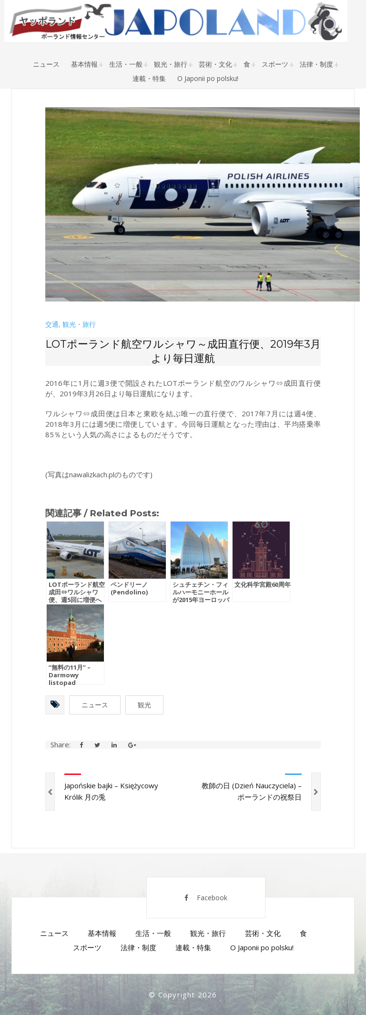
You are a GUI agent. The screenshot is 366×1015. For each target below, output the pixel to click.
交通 (52, 324)
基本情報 (84, 64)
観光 (144, 704)
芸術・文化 (215, 64)
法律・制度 (316, 64)
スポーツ (275, 64)
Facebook (205, 897)
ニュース (46, 64)
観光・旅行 (170, 64)
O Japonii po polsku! (207, 78)
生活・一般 (125, 64)
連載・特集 (149, 78)
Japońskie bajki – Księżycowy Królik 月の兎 (111, 791)
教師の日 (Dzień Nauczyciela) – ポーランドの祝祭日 (252, 791)
